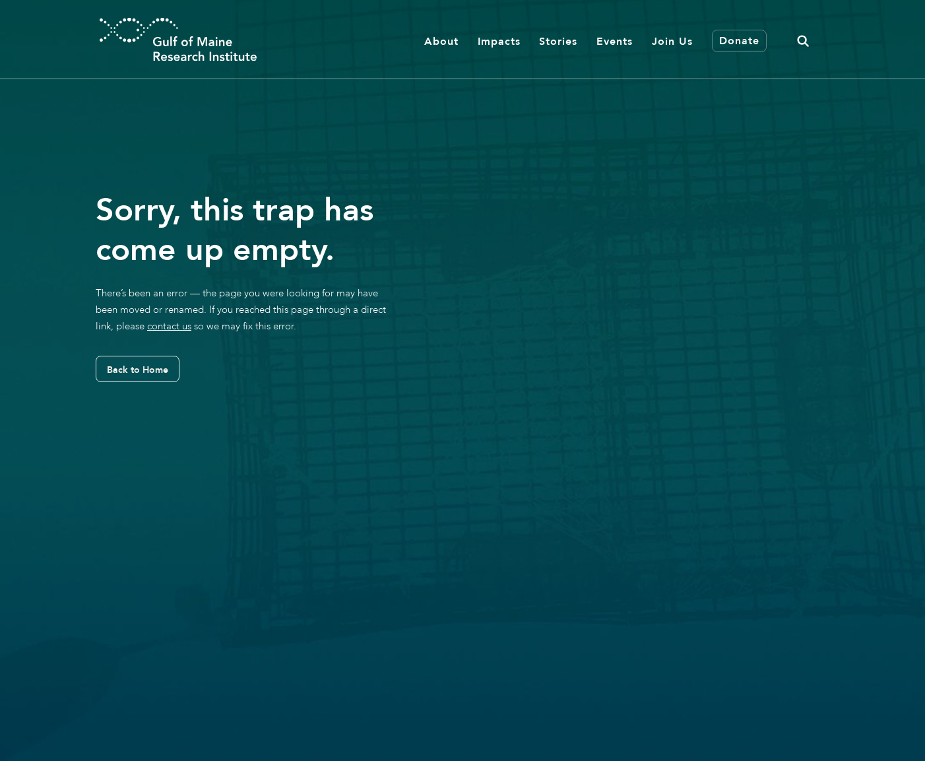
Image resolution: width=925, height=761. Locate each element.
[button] (803, 39)
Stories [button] (558, 41)
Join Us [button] (672, 41)
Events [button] (614, 41)
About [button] (441, 41)
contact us (169, 326)
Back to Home (137, 370)
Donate (739, 40)
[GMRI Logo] (178, 39)
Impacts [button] (499, 41)
